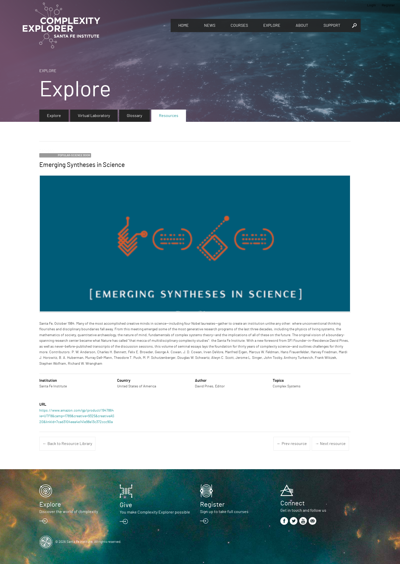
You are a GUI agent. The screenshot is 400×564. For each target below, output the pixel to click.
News (209, 25)
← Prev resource (292, 444)
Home (183, 25)
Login (371, 5)
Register (388, 5)
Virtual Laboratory (94, 116)
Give (126, 505)
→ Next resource (330, 444)
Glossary (134, 116)
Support (331, 25)
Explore (271, 25)
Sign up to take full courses (224, 512)
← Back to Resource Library (67, 444)
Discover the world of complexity (68, 512)
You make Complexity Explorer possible (155, 512)
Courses (239, 25)
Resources (168, 116)
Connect (292, 503)
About (302, 25)
